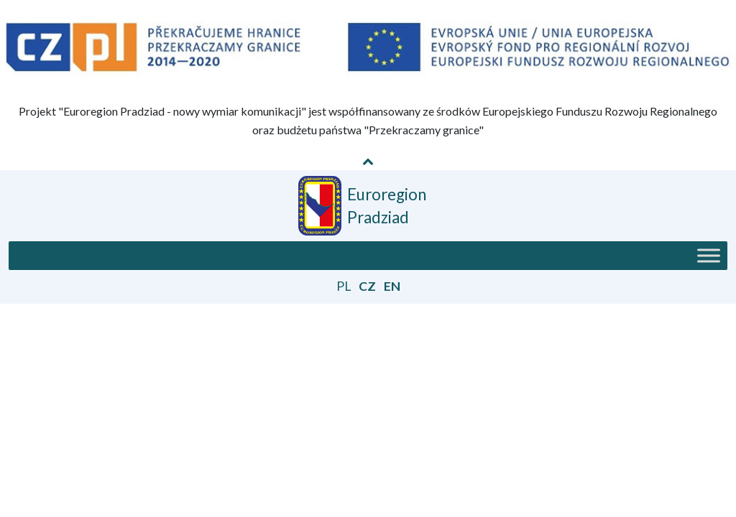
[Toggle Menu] (708, 256)
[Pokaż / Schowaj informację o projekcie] (368, 161)
